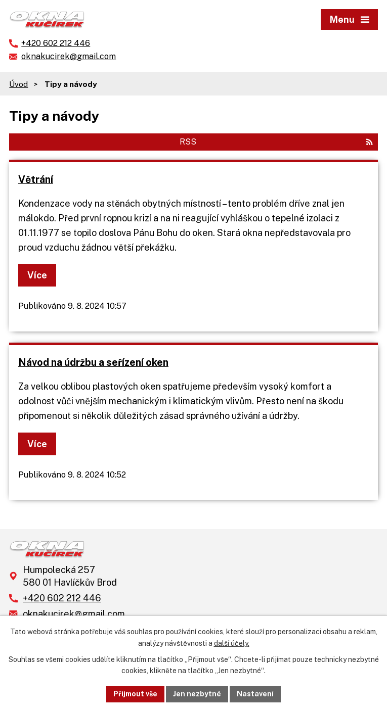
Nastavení (255, 694)
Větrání (35, 179)
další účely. (231, 643)
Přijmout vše (135, 694)
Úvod (18, 83)
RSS (276, 142)
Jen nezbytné (197, 694)
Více (37, 275)
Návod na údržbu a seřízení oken (93, 362)
